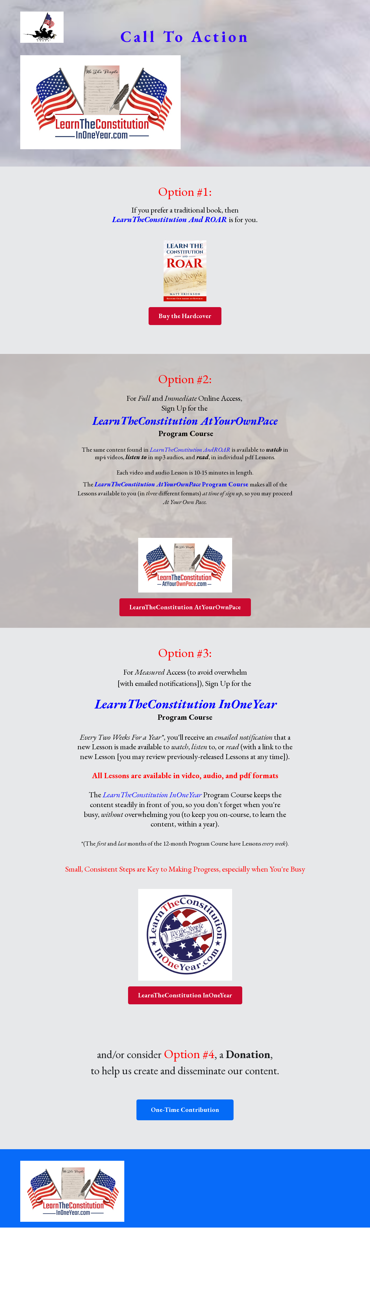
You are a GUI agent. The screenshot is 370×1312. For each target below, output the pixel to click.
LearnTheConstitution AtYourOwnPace (185, 607)
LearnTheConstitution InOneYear (185, 995)
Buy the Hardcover (185, 316)
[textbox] (185, 36)
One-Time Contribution (185, 1110)
